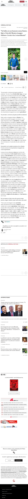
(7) (26, 333)
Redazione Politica (5, 333)
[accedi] (26, 2)
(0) (26, 322)
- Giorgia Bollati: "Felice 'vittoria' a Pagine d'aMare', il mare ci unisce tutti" (12, 407)
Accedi (9, 460)
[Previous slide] (3, 59)
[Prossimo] (26, 238)
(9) (26, 344)
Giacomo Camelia (4, 255)
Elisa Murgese (4, 37)
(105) (4, 232)
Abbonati (22, 1)
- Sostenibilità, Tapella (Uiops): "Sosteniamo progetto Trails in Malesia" (12, 414)
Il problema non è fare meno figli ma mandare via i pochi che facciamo (15, 226)
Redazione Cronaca (5, 355)
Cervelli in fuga (6, 25)
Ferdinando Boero (7, 229)
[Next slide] (25, 59)
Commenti (3, 83)
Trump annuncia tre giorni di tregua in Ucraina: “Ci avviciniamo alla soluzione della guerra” (13, 303)
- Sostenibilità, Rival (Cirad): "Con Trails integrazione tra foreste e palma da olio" (13, 412)
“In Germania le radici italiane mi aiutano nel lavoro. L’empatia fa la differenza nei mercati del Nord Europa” (11, 251)
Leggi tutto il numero (14, 393)
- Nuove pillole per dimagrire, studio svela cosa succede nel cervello (12, 402)
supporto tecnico (19, 477)
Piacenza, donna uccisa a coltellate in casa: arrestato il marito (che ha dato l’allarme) (11, 349)
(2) (26, 255)
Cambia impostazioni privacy (7, 493)
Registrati (18, 460)
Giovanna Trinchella (5, 344)
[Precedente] (22, 238)
